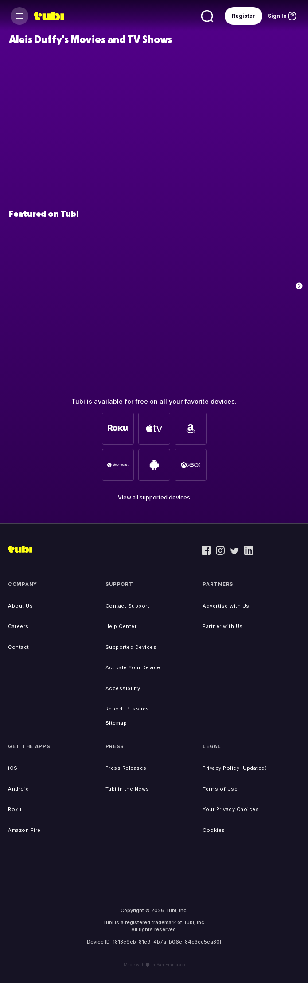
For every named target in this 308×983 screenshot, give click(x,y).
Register (243, 15)
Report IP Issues (127, 709)
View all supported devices (154, 497)
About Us (20, 606)
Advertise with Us (226, 606)
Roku (14, 809)
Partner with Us (223, 626)
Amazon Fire (24, 830)
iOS (13, 768)
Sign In (277, 15)
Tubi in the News (127, 789)
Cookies (214, 830)
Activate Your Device (132, 667)
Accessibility (122, 688)
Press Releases (126, 768)
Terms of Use (220, 789)
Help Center (121, 626)
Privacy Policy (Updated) (235, 768)
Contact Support (127, 606)
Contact (18, 647)
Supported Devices (131, 647)
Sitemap (116, 723)
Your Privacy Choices (231, 809)
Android (18, 789)
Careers (18, 626)
